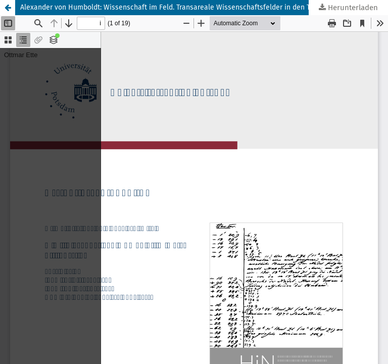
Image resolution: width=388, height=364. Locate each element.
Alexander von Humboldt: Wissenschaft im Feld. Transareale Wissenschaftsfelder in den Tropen (174, 7)
